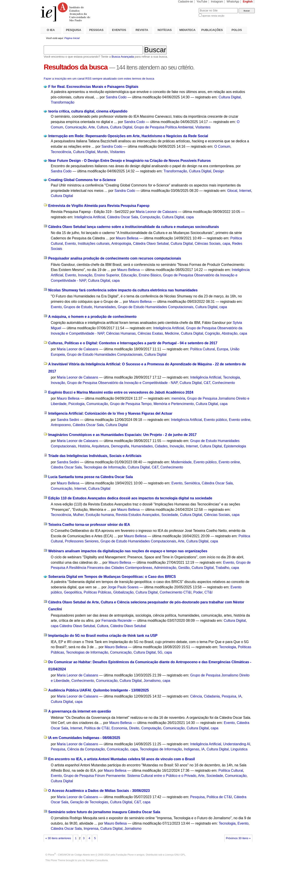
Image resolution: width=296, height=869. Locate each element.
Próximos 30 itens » (238, 838)
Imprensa (91, 828)
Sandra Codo (116, 97)
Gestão (184, 568)
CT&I (209, 592)
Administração (165, 568)
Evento (70, 243)
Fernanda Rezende (117, 620)
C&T (207, 383)
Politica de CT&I (219, 797)
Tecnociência (61, 152)
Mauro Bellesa (127, 238)
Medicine (172, 333)
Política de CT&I (97, 728)
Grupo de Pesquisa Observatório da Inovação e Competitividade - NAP (122, 383)
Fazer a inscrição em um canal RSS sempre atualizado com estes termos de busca (99, 78)
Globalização (123, 592)
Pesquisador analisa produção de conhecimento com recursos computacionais (114, 258)
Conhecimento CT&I (175, 592)
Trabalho (222, 568)
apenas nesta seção (213, 15)
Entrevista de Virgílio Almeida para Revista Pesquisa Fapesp (98, 206)
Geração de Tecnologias (89, 802)
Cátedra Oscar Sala (122, 217)
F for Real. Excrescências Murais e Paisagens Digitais (93, 87)
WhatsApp (233, 1)
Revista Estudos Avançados (138, 515)
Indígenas (191, 749)
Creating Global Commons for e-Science (82, 180)
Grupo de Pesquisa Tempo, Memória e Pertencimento (152, 404)
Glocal (232, 191)
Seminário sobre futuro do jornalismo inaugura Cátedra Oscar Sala (104, 812)
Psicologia (76, 404)
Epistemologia (235, 446)
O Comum (222, 146)
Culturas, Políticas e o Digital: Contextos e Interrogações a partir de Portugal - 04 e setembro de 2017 (132, 343)
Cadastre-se (185, 1)
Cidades (161, 446)
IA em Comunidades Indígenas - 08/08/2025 (84, 738)
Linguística (239, 749)
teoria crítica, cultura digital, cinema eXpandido (87, 111)
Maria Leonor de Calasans (156, 212)
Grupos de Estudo (78, 307)
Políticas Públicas (97, 592)
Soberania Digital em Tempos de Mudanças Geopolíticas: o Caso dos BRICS (112, 577)
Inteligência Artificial (89, 217)
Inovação (85, 275)
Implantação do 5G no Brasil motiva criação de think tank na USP (102, 635)
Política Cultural (202, 349)
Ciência (196, 696)
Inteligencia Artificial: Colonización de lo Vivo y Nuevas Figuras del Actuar (110, 413)
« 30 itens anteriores (58, 838)
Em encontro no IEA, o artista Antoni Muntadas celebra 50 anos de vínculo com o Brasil (121, 759)
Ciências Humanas (121, 333)
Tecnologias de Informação (105, 467)
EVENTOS (119, 30)
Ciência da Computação (86, 749)
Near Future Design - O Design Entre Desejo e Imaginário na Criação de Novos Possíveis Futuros (129, 161)
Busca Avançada (123, 56)
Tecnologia (231, 377)
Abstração (230, 333)
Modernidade (181, 462)
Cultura (102, 127)
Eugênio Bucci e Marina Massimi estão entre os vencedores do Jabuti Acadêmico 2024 (120, 392)
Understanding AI (236, 744)
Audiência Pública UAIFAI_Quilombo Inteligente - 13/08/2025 (98, 690)
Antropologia (121, 243)
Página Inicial (72, 38)
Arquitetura (100, 446)
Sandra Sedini (68, 420)
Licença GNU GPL (175, 854)
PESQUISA (73, 30)
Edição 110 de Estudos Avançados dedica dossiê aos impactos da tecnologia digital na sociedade (130, 498)
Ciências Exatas (150, 333)
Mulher (78, 515)
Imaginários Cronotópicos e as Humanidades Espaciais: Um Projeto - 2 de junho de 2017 (122, 435)
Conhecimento (223, 383)
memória (178, 398)
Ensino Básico (150, 275)
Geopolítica (73, 592)
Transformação (62, 102)
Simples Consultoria (97, 860)
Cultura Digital (230, 97)
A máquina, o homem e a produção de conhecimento (92, 317)
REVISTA (142, 30)
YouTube (202, 1)
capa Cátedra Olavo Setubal (73, 626)
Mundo (102, 152)
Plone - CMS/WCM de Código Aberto (69, 854)
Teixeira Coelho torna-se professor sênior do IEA (89, 525)
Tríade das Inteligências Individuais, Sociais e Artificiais (94, 456)
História (84, 446)
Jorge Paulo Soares (123, 587)
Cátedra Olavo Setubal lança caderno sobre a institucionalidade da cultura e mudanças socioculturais (133, 227)
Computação (150, 217)
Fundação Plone (125, 854)
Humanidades (105, 307)
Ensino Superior (106, 275)
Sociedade (169, 515)
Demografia (120, 446)
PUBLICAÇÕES (212, 30)
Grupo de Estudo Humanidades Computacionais (155, 307)
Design (218, 171)
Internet (245, 191)
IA (240, 696)
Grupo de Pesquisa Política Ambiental (163, 127)
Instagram (217, 1)
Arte (91, 127)
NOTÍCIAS (165, 30)
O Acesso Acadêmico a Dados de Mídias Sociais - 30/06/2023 (99, 791)
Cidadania (212, 696)
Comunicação (75, 127)
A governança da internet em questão (79, 711)
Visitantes (202, 127)
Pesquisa (229, 696)
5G (160, 652)
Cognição (212, 333)
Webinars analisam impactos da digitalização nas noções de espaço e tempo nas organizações (127, 551)
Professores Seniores (82, 541)
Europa (222, 349)
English (248, 1)
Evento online (239, 420)
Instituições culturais (94, 243)
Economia (119, 728)
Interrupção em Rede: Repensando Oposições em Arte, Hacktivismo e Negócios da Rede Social (128, 136)
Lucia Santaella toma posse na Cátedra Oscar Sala (90, 477)
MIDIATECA (187, 30)
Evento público (215, 420)
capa (190, 217)
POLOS (236, 30)
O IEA (51, 30)
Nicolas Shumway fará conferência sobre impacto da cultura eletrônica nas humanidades (123, 290)
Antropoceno (61, 425)
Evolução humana (100, 515)
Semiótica (192, 483)
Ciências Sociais (207, 243)
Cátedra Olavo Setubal (151, 243)
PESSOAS (96, 30)
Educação (129, 275)
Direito (134, 728)
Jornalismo (152, 681)
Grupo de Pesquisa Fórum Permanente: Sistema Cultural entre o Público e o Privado (130, 776)
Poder (198, 592)
